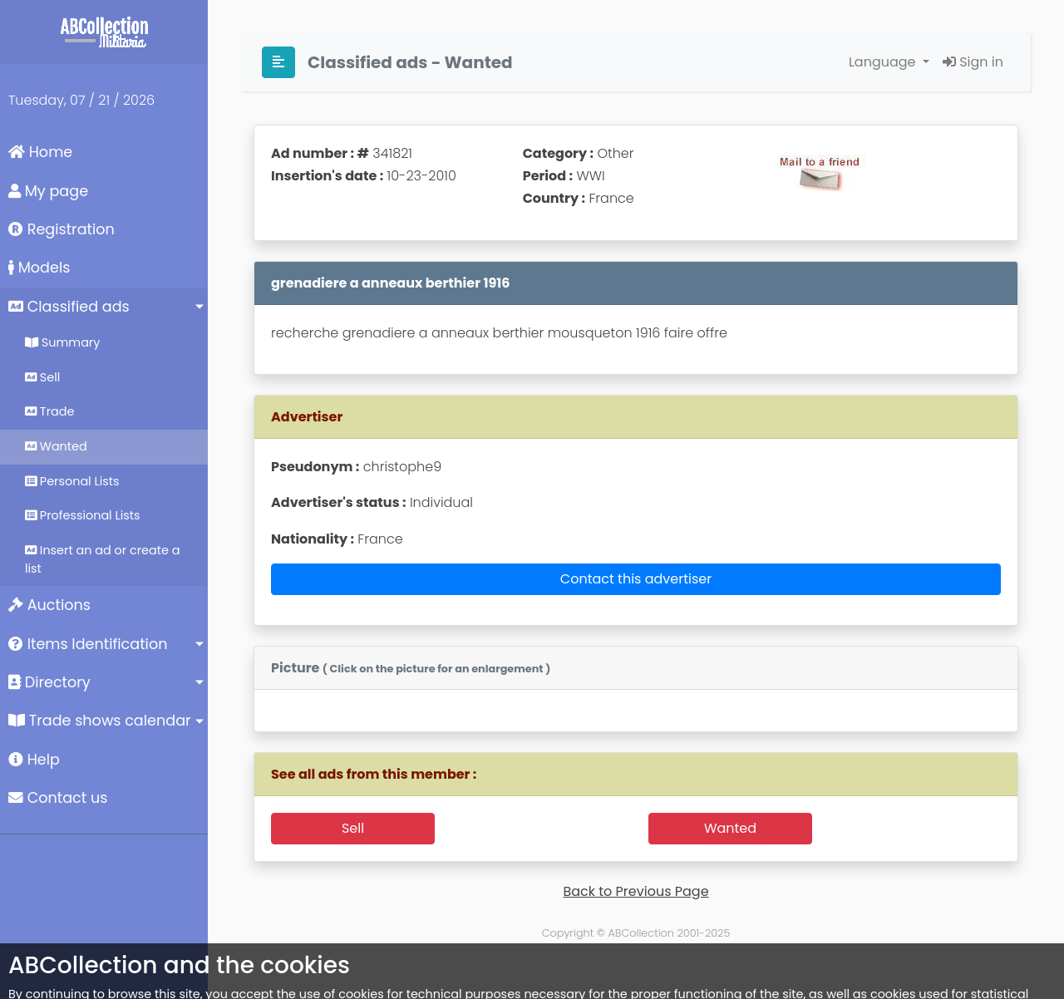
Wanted (56, 446)
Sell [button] (353, 828)
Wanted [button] (730, 828)
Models (39, 268)
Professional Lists (82, 515)
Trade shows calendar (99, 721)
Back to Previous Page (635, 891)
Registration (61, 229)
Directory (49, 682)
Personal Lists (72, 481)
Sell (42, 377)
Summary (62, 342)
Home (40, 152)
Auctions (49, 605)
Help (34, 760)
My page (48, 191)
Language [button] (884, 61)
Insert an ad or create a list (102, 559)
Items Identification (87, 644)
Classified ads (69, 307)
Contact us (57, 798)
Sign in (973, 61)
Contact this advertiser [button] (636, 578)
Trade (49, 411)
